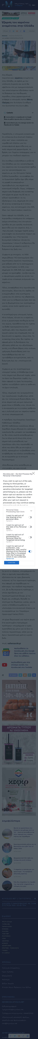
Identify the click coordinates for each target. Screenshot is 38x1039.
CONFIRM (11, 562)
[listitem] (19, 511)
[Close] (34, 474)
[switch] (30, 517)
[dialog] (19, 519)
